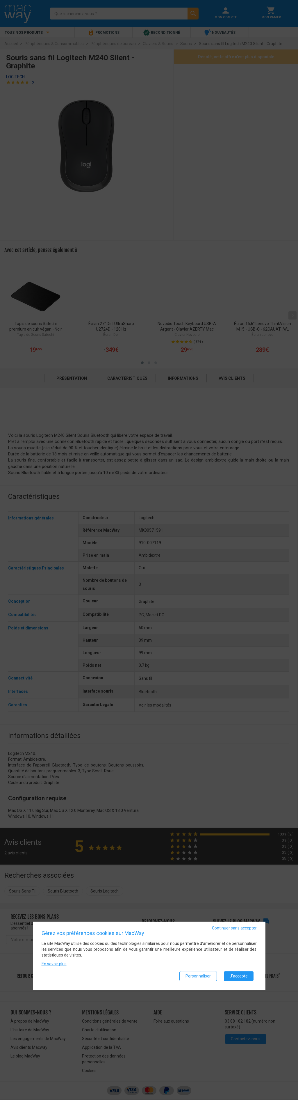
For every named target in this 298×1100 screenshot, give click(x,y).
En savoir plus (54, 963)
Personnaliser (198, 976)
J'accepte (239, 976)
